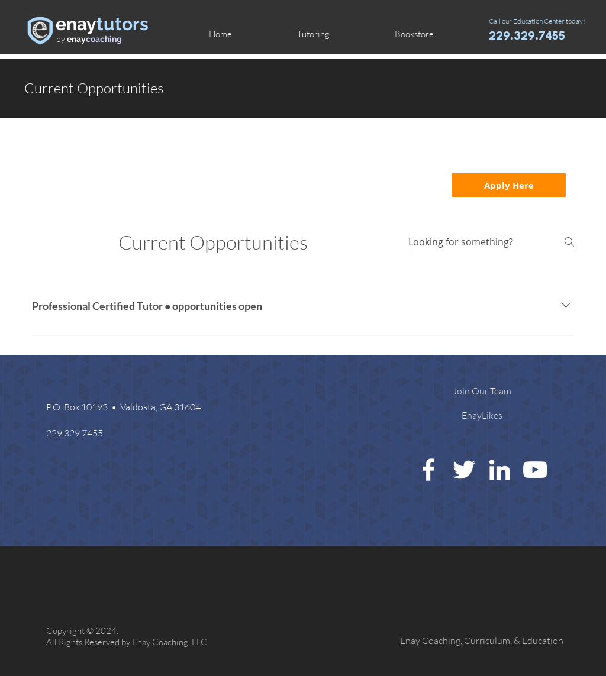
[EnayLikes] (482, 415)
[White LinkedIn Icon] (499, 469)
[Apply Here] (509, 185)
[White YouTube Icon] (535, 469)
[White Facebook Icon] (428, 469)
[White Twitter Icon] (464, 469)
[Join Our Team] (482, 390)
